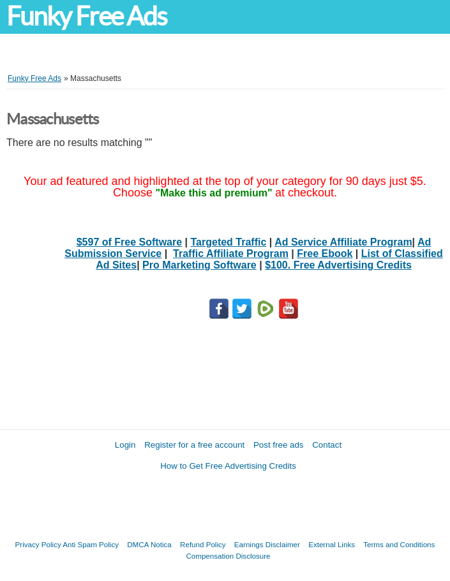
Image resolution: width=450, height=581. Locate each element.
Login (125, 445)
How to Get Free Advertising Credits (228, 466)
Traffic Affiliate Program (231, 253)
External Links (331, 544)
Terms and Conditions (399, 544)
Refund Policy (203, 544)
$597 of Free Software (129, 242)
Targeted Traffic (229, 242)
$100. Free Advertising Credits (338, 265)
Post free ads (278, 445)
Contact (326, 445)
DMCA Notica (149, 544)
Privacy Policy (38, 544)
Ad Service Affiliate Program (343, 242)
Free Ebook (324, 253)
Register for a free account (194, 445)
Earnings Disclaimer (267, 544)
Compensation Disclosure (228, 556)
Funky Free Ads (86, 16)
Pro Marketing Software (199, 265)
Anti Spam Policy (91, 544)
